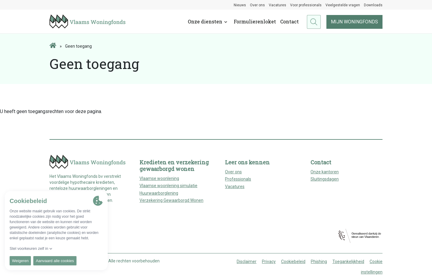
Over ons (257, 5)
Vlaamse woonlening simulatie (168, 185)
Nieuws (240, 5)
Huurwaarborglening (159, 193)
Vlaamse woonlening (159, 178)
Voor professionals (306, 5)
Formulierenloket (255, 21)
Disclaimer (246, 261)
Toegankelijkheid (348, 261)
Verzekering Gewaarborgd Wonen (171, 200)
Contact (289, 21)
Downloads (373, 5)
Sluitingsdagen (324, 179)
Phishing (319, 261)
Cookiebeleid (293, 261)
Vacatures (277, 5)
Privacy (269, 261)
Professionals (238, 179)
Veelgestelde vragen (343, 5)
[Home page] (53, 46)
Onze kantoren (324, 171)
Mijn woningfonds (354, 22)
